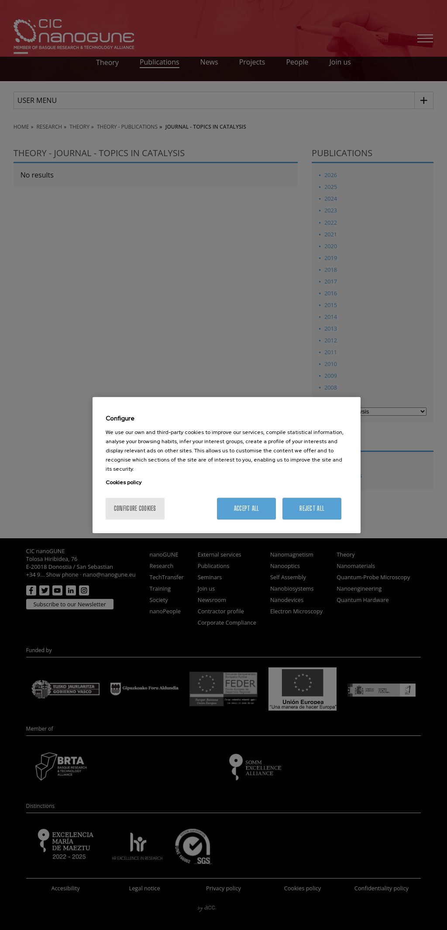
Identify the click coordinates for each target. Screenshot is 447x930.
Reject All (311, 508)
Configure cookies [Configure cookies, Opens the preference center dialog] (135, 508)
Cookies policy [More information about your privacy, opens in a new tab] (123, 482)
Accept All (246, 508)
